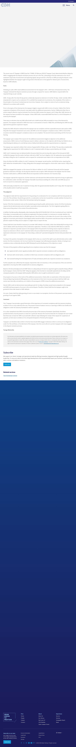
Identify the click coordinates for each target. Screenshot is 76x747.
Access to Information (25, 733)
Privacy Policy (41, 735)
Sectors (58, 716)
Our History (41, 718)
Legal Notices (41, 733)
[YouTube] (31, 743)
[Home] (5, 5)
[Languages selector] (72, 1)
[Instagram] (26, 743)
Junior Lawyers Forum (44, 724)
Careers (23, 720)
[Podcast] (34, 743)
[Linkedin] (29, 743)
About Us (41, 716)
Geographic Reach (60, 720)
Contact (23, 722)
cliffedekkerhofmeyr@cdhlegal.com (51, 343)
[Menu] (66, 5)
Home (22, 716)
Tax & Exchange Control (10, 375)
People (22, 718)
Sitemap (22, 739)
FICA (40, 737)
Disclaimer (23, 737)
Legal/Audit (23, 735)
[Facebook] (21, 743)
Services (58, 718)
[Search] (73, 5)
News (57, 722)
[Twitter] (24, 743)
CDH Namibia (42, 722)
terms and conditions (43, 341)
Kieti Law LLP (42, 720)
